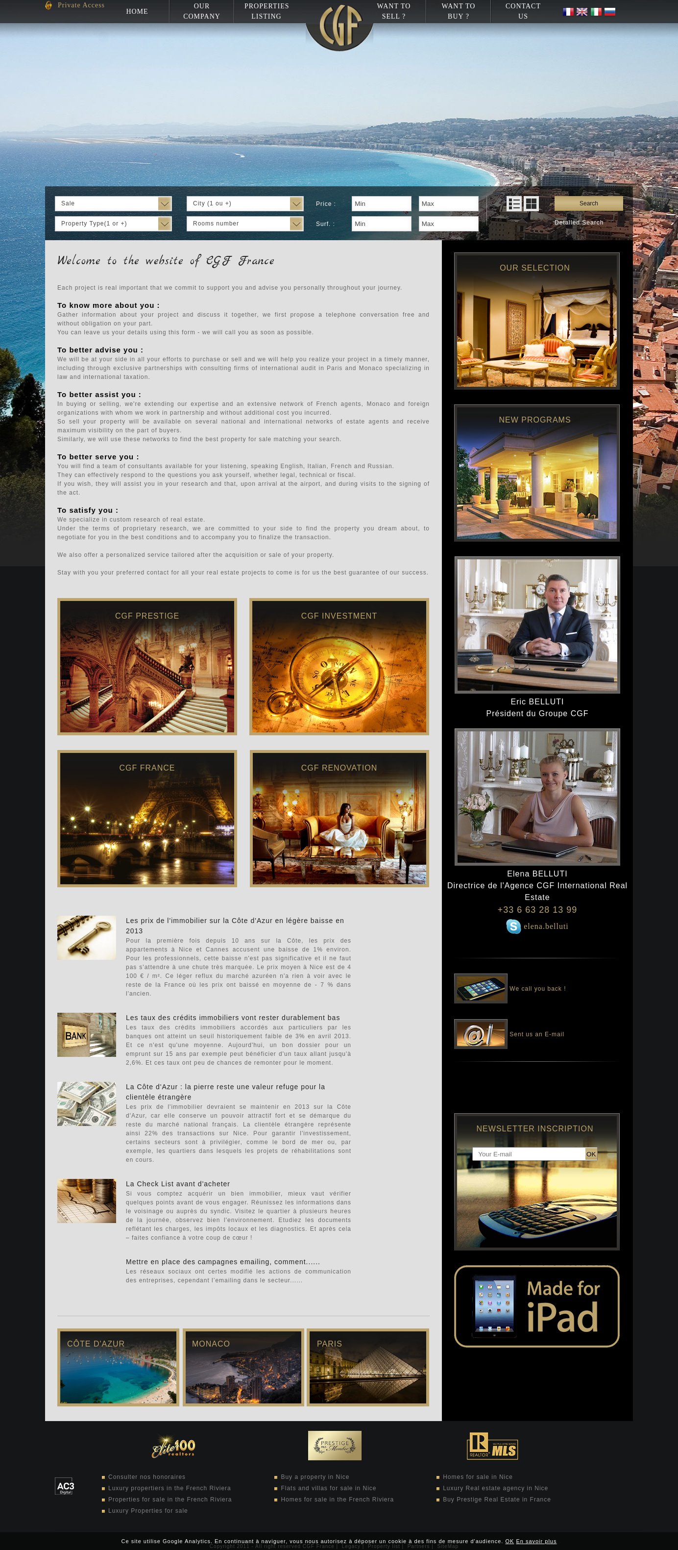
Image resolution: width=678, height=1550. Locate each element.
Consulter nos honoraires (147, 1477)
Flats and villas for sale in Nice (328, 1488)
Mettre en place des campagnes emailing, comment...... (223, 1262)
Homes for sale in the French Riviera (337, 1499)
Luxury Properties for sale (148, 1510)
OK (509, 1541)
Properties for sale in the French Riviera (170, 1499)
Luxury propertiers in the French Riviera (169, 1488)
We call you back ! (510, 982)
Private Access (81, 5)
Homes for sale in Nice (478, 1477)
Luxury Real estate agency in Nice (495, 1488)
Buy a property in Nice (315, 1477)
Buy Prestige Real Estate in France (497, 1499)
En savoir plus (536, 1541)
